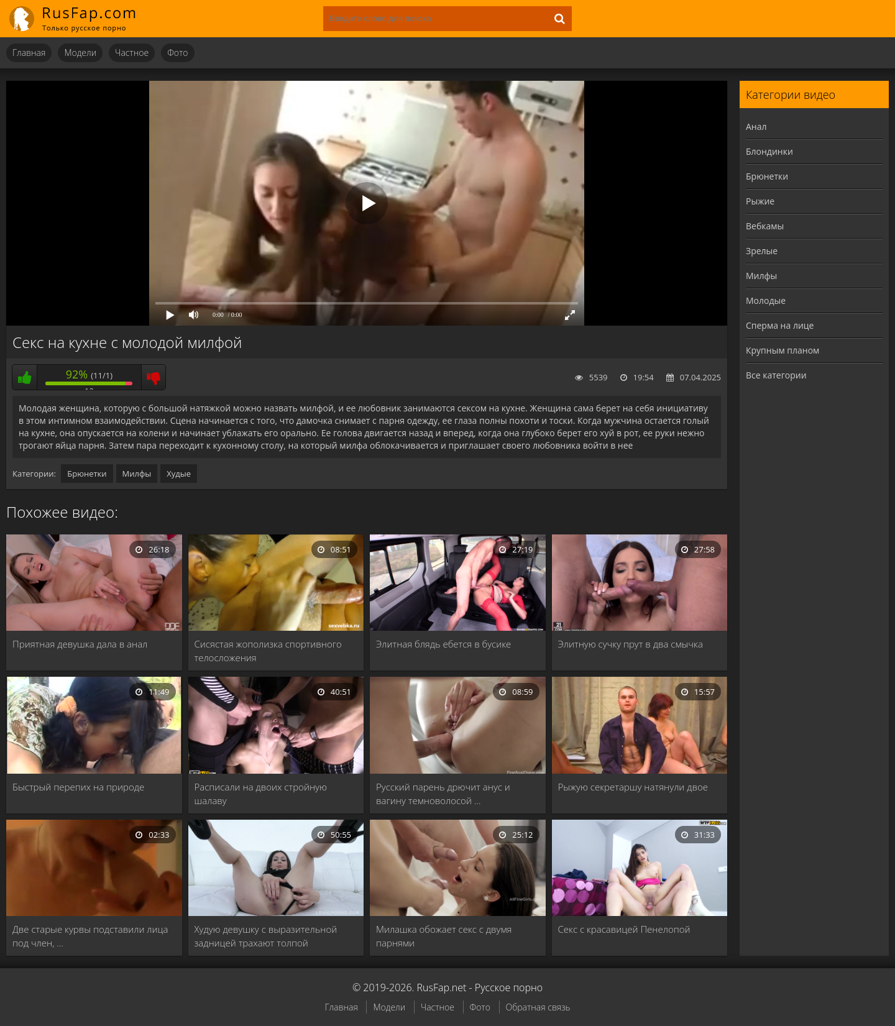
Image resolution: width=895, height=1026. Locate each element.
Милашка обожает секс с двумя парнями (444, 936)
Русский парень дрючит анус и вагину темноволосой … (443, 794)
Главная (28, 52)
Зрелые (762, 251)
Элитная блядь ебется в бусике (443, 644)
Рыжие (760, 201)
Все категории (776, 375)
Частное (132, 52)
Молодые (766, 300)
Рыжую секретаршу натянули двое (633, 787)
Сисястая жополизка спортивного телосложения (268, 651)
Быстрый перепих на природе (78, 787)
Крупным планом (782, 350)
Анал (756, 126)
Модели (80, 52)
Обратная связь (538, 1007)
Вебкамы (765, 226)
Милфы (137, 473)
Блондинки (769, 151)
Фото (177, 52)
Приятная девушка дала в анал (79, 644)
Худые (179, 473)
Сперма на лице (780, 325)
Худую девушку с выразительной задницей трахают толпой (266, 936)
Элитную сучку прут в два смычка (630, 644)
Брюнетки (86, 473)
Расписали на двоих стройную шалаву (261, 794)
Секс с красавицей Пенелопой (624, 929)
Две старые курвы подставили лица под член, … (90, 936)
